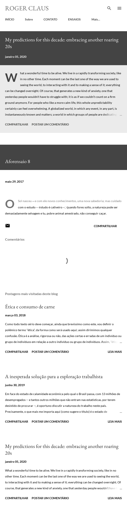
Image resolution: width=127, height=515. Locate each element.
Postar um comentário (50, 124)
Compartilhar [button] (16, 124)
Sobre (29, 19)
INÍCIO (9, 19)
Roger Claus (27, 8)
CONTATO (50, 19)
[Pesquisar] (109, 7)
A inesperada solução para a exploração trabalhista (54, 376)
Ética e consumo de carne (30, 306)
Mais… (95, 19)
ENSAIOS (74, 19)
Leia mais (115, 351)
